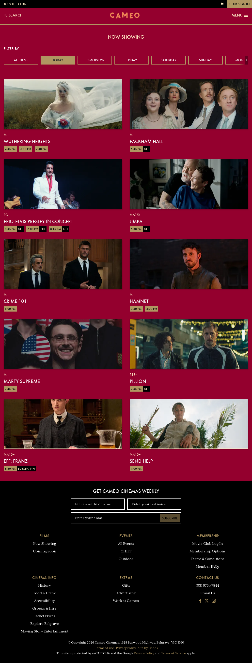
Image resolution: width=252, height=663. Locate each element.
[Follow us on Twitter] (207, 601)
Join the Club (15, 4)
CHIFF (126, 551)
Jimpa (136, 221)
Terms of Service (173, 653)
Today (58, 60)
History (44, 585)
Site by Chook (148, 648)
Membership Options (207, 551)
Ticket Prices (44, 616)
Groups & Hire (44, 608)
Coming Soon (44, 551)
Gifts (126, 585)
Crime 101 (15, 301)
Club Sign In (239, 4)
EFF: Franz (16, 461)
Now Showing (44, 544)
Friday (131, 60)
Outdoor (126, 559)
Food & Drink (44, 593)
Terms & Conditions (207, 559)
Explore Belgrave (44, 624)
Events (125, 535)
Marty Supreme (22, 381)
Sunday (205, 60)
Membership (207, 535)
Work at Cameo (126, 601)
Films (44, 535)
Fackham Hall (146, 141)
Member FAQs (207, 566)
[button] (246, 60)
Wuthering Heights (27, 141)
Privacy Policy (126, 648)
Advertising (126, 593)
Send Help (141, 461)
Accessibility (44, 601)
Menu (240, 15)
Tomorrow (94, 60)
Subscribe (170, 518)
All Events (126, 544)
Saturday (168, 60)
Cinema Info (44, 577)
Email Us (207, 593)
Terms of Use (104, 648)
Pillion (138, 381)
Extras (126, 577)
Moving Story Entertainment (44, 631)
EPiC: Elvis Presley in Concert (38, 221)
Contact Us (207, 577)
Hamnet (139, 301)
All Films (21, 60)
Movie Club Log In (207, 544)
